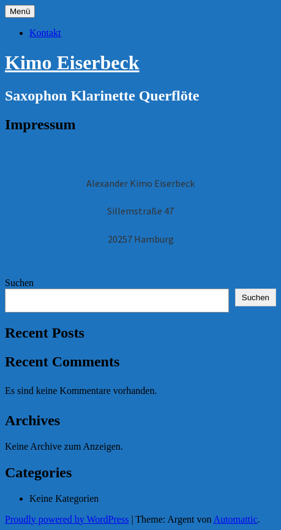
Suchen (19, 283)
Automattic (236, 519)
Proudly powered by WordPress (67, 519)
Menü (20, 11)
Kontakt (45, 33)
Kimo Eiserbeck (72, 62)
